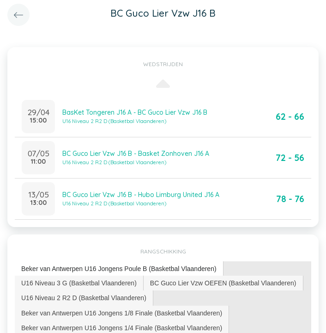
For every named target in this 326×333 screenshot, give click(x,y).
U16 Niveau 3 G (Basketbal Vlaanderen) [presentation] (79, 283)
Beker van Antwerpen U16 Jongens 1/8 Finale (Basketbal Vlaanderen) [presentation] (121, 313)
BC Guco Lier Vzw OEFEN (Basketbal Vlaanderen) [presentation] (223, 283)
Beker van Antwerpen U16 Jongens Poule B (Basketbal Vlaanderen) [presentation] (119, 268)
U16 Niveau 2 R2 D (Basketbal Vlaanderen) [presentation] (83, 298)
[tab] (119, 269)
